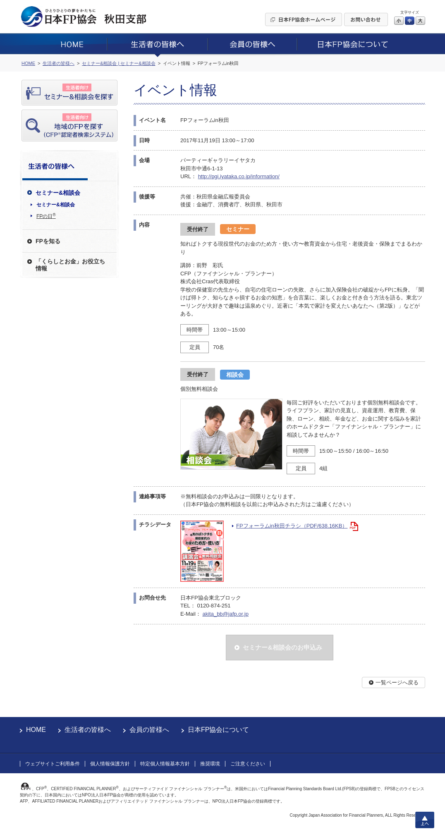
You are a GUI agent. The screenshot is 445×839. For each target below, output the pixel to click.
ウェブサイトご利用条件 (52, 764)
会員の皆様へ (149, 729)
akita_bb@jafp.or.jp (225, 614)
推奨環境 (210, 764)
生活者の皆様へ (88, 729)
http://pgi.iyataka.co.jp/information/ (239, 176)
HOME (36, 729)
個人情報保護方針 (110, 764)
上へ (425, 820)
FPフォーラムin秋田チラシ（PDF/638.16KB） (291, 526)
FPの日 (46, 216)
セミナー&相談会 (55, 205)
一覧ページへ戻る (397, 682)
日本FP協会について (218, 729)
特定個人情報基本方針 (165, 764)
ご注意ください (247, 764)
